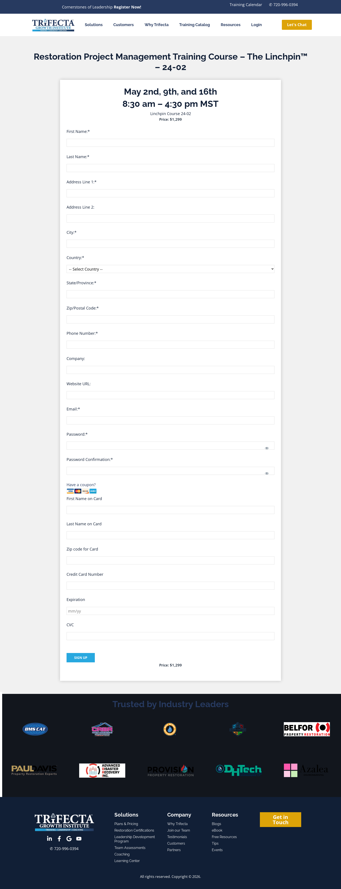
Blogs (216, 824)
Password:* (77, 434)
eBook (217, 830)
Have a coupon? (81, 484)
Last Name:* (78, 156)
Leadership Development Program (134, 839)
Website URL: (79, 383)
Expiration (76, 599)
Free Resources (224, 837)
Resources (231, 24)
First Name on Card (84, 498)
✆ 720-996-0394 (283, 4)
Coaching (122, 854)
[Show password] (266, 448)
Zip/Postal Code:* (83, 308)
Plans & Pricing (126, 824)
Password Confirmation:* (90, 459)
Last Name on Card (84, 523)
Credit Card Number (85, 574)
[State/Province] (170, 294)
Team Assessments (129, 848)
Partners (174, 850)
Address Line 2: (80, 207)
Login (256, 24)
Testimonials (177, 837)
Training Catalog (194, 24)
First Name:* (78, 131)
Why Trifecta (157, 24)
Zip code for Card (82, 549)
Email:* (73, 409)
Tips (215, 843)
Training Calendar (246, 4)
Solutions (94, 24)
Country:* (75, 257)
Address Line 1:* (82, 181)
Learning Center (127, 861)
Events (217, 850)
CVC (70, 624)
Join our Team (178, 830)
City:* (72, 232)
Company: (76, 358)
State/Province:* (81, 282)
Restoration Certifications (134, 830)
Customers (123, 24)
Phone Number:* (82, 333)
